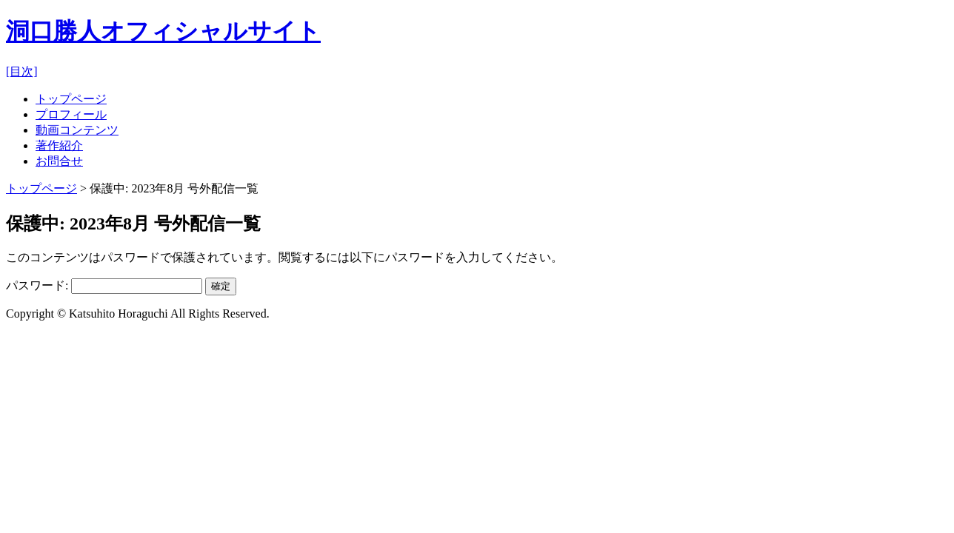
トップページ (71, 99)
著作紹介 (59, 145)
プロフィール (71, 114)
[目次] (22, 71)
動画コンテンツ (77, 130)
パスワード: (104, 285)
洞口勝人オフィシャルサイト (163, 31)
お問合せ (59, 161)
